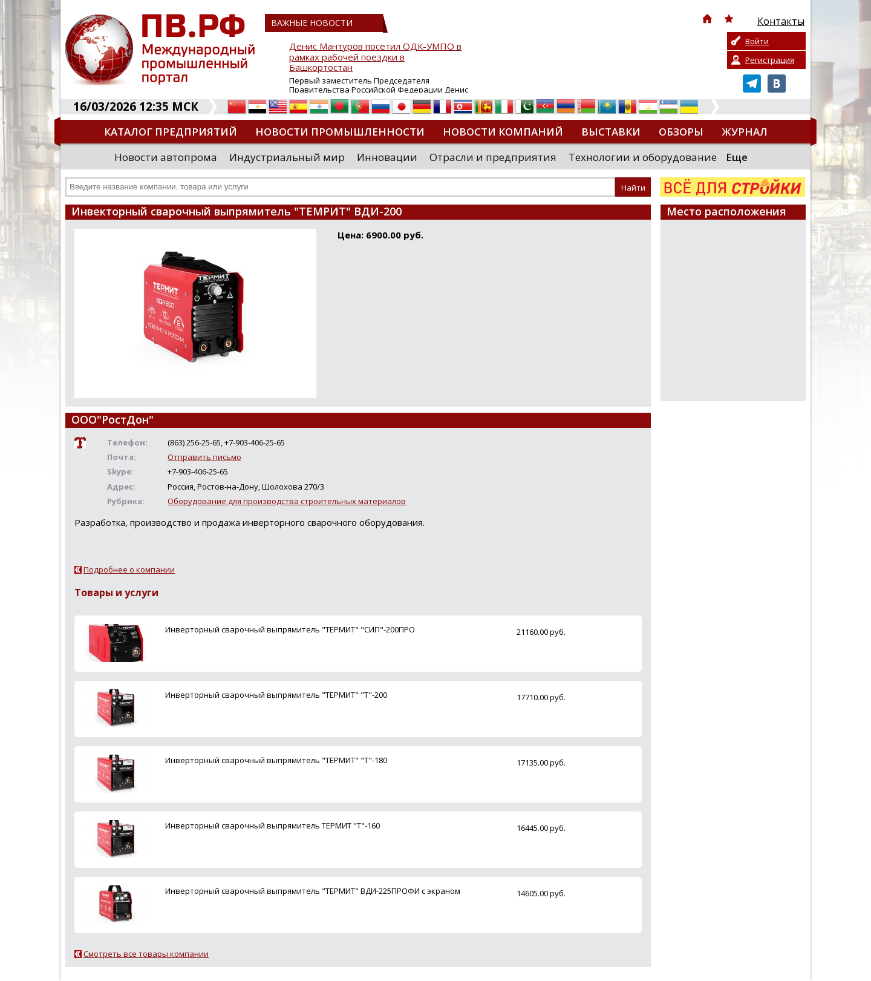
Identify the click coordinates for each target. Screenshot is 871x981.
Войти (757, 41)
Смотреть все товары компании (146, 953)
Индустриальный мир (287, 157)
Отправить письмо (204, 456)
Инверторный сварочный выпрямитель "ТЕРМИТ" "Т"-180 (276, 760)
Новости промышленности (340, 132)
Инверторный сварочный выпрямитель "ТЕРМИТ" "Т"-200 (276, 694)
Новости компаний (503, 132)
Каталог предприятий (170, 132)
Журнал (745, 132)
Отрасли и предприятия (492, 157)
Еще (737, 157)
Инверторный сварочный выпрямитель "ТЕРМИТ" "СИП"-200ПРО (290, 629)
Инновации (387, 157)
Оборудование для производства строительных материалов (287, 501)
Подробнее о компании (129, 569)
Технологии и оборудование (643, 157)
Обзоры (681, 132)
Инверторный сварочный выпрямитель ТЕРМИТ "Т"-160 (272, 825)
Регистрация (769, 59)
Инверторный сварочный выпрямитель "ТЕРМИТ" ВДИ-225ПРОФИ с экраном (312, 890)
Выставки (611, 132)
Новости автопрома (165, 157)
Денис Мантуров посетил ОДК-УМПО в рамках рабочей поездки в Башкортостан (375, 57)
